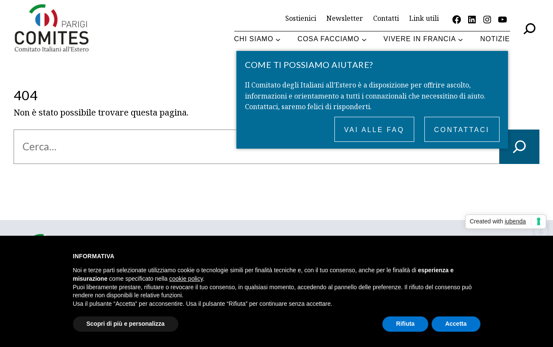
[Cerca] (519, 147)
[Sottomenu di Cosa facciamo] (364, 39)
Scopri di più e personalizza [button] (126, 323)
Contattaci (462, 129)
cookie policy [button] (186, 278)
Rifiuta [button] (405, 323)
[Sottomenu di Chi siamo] (278, 39)
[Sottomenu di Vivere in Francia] (460, 39)
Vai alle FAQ (374, 129)
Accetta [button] (456, 323)
